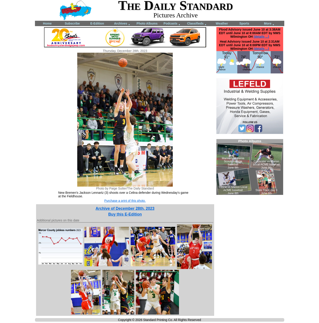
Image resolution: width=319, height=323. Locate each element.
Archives (122, 24)
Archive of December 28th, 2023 (124, 208)
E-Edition (97, 23)
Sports (244, 23)
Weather (222, 23)
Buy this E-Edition (125, 214)
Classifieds (197, 24)
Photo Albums (146, 23)
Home (47, 23)
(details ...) (261, 36)
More (269, 24)
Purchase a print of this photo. (125, 200)
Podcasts (172, 24)
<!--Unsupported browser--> (249, 167)
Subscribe (72, 23)
